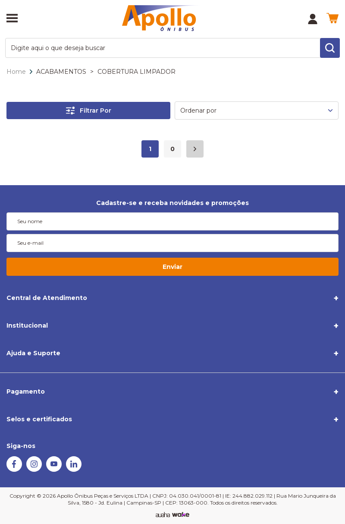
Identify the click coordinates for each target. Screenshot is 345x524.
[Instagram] (34, 469)
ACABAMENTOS (61, 72)
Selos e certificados (39, 419)
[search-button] (330, 48)
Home (16, 72)
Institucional (27, 325)
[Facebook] (14, 469)
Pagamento (25, 391)
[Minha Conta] (312, 19)
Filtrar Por (88, 110)
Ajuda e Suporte (33, 353)
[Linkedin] (74, 469)
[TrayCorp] (180, 515)
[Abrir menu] (12, 19)
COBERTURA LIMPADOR (136, 72)
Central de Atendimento (46, 298)
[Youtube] (54, 469)
